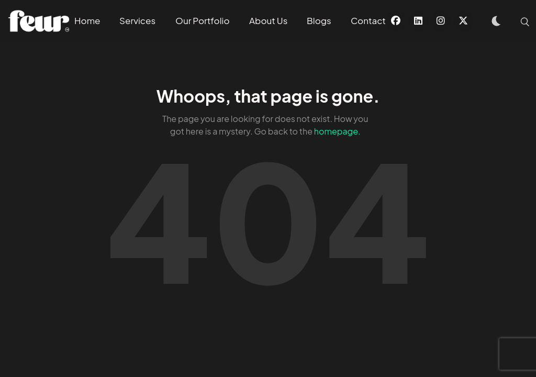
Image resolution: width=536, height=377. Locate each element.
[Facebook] (396, 21)
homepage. (337, 131)
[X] (463, 21)
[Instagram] (441, 21)
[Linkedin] (418, 21)
